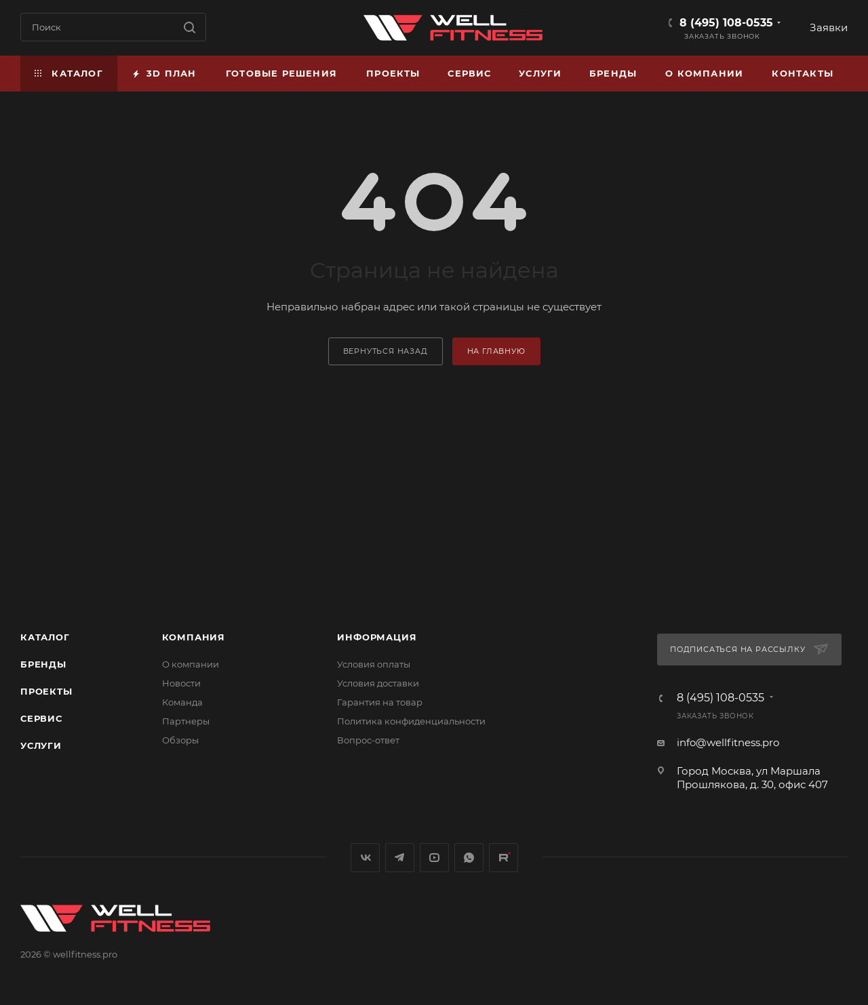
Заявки (829, 27)
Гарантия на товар (379, 702)
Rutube (503, 857)
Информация (376, 637)
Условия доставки (378, 683)
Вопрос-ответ (368, 740)
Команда (182, 702)
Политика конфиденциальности (411, 721)
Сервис (41, 718)
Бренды (43, 664)
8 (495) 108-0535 (726, 22)
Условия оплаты (373, 664)
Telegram (399, 857)
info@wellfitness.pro (728, 742)
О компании (190, 664)
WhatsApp (469, 857)
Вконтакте (365, 857)
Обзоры (180, 740)
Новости (181, 683)
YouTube (434, 857)
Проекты (46, 691)
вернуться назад (385, 351)
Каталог (45, 637)
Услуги (41, 745)
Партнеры (186, 721)
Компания (193, 637)
